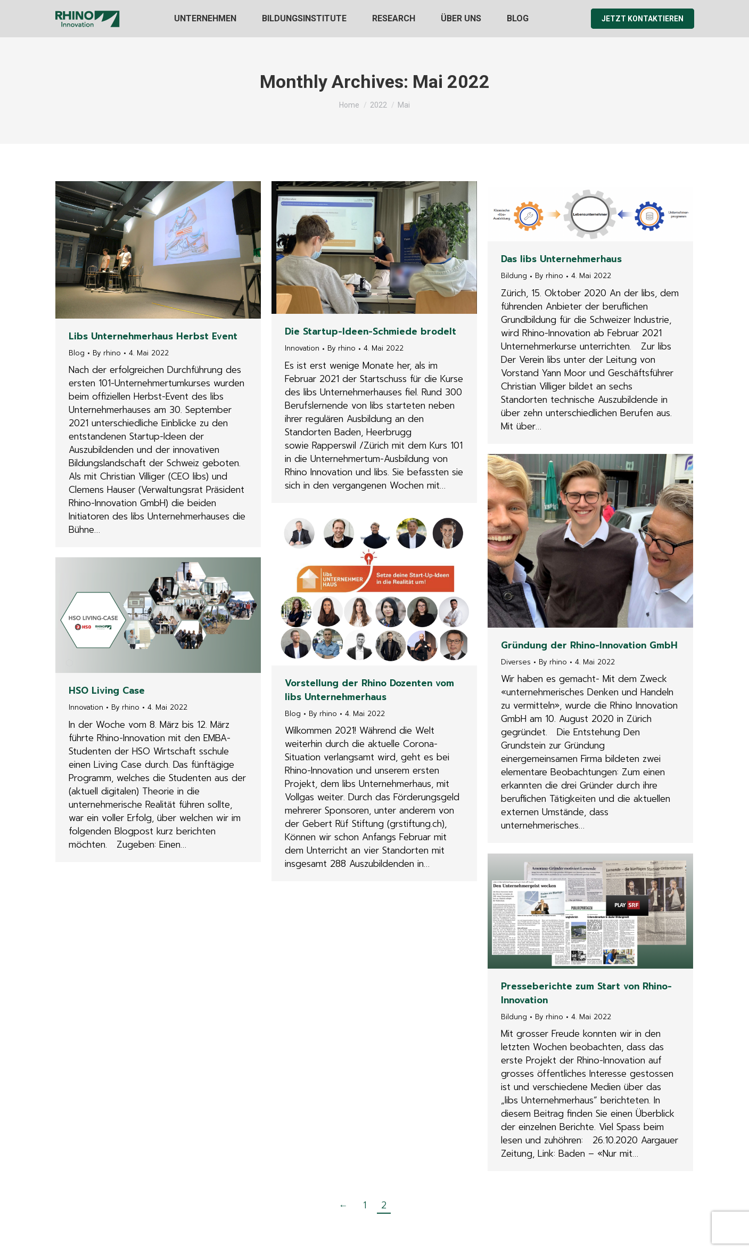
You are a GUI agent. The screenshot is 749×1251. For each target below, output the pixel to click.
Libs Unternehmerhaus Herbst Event (153, 336)
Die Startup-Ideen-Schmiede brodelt (370, 331)
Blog (77, 353)
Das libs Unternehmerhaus (561, 259)
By (107, 353)
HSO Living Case (107, 690)
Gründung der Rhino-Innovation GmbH (589, 645)
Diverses (516, 662)
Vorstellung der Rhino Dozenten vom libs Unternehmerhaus (369, 690)
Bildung (514, 276)
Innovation (302, 348)
